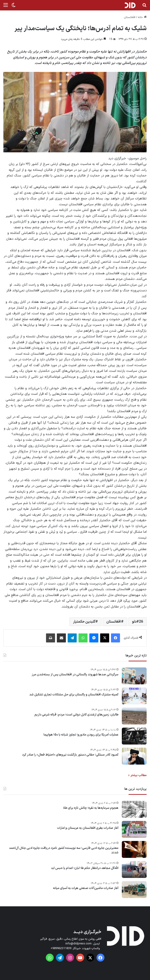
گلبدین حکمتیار (84, 621)
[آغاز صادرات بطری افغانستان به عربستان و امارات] (134, 829)
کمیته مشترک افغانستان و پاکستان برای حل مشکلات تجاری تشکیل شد (73, 694)
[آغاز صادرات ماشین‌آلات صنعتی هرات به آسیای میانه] (134, 889)
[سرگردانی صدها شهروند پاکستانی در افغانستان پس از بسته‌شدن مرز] (134, 675)
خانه (142, 17)
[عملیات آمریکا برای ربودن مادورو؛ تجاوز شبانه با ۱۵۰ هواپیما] (134, 736)
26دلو (137, 621)
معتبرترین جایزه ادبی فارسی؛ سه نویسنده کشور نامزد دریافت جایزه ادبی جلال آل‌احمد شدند (63, 850)
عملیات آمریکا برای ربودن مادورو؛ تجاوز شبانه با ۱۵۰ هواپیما (81, 735)
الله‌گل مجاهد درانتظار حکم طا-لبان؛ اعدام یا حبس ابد (84, 868)
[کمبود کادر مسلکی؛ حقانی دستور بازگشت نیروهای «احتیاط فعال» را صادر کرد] (134, 756)
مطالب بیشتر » (137, 775)
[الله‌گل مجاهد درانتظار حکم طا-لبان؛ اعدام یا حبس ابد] (134, 869)
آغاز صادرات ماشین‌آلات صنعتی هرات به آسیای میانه (85, 888)
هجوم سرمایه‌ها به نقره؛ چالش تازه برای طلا (90, 808)
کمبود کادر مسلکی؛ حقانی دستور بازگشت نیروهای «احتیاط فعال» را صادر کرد (70, 755)
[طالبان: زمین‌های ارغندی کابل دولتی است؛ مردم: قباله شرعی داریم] (134, 716)
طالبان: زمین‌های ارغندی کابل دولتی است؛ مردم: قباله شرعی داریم (76, 715)
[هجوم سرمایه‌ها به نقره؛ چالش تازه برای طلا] (134, 809)
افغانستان (129, 17)
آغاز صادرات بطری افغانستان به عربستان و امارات (87, 828)
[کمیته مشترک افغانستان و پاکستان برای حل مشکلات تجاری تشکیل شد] (134, 696)
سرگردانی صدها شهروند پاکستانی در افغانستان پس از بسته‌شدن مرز (75, 674)
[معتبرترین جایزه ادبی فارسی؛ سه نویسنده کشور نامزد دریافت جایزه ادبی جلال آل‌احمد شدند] (134, 849)
